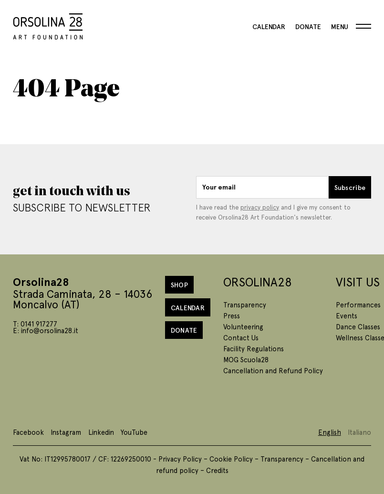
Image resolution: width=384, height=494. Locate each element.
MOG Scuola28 (246, 359)
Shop (179, 284)
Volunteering (243, 326)
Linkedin (101, 432)
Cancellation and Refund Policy (273, 370)
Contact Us (241, 337)
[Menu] (351, 26)
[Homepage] (48, 24)
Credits (217, 470)
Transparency (244, 304)
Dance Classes (358, 326)
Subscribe (350, 187)
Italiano (359, 432)
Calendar (268, 26)
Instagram (66, 432)
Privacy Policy (180, 458)
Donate (308, 26)
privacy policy (259, 207)
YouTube (134, 432)
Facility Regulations (253, 348)
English (329, 432)
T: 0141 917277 (35, 323)
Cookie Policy (231, 458)
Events (346, 315)
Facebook (28, 432)
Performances (358, 304)
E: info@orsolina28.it (45, 330)
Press (231, 315)
